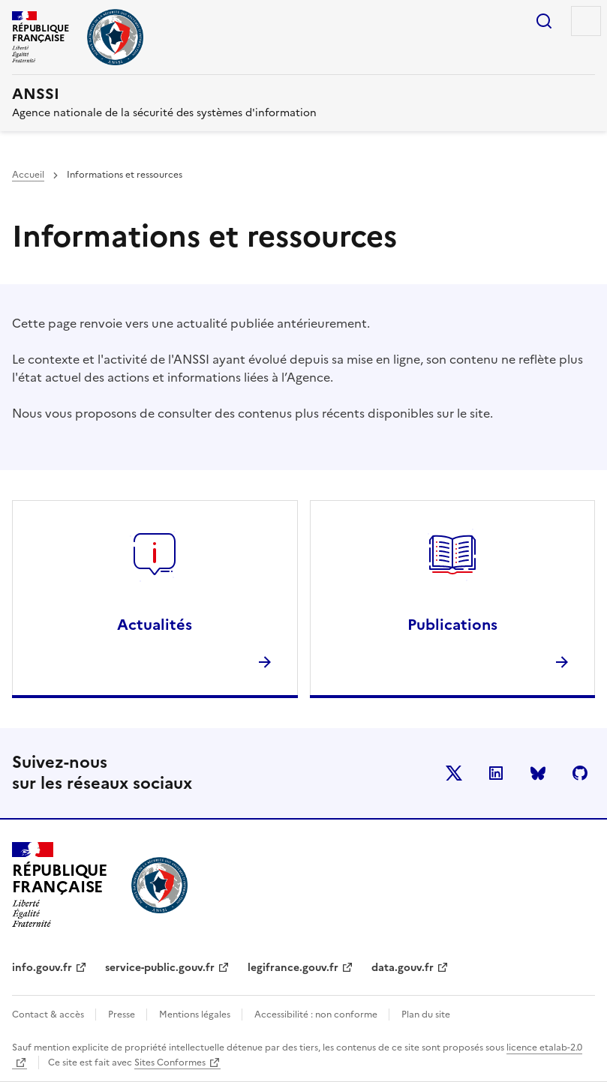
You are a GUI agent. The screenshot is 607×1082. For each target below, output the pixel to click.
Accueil (28, 174)
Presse (122, 1014)
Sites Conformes (170, 1062)
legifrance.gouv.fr (293, 968)
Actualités (154, 624)
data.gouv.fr (402, 968)
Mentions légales (196, 1014)
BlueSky (538, 773)
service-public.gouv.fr (160, 968)
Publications (452, 624)
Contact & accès (49, 1014)
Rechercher (544, 21)
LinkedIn (496, 773)
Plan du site (425, 1014)
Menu (586, 21)
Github (580, 773)
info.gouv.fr (42, 968)
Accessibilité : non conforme (317, 1014)
